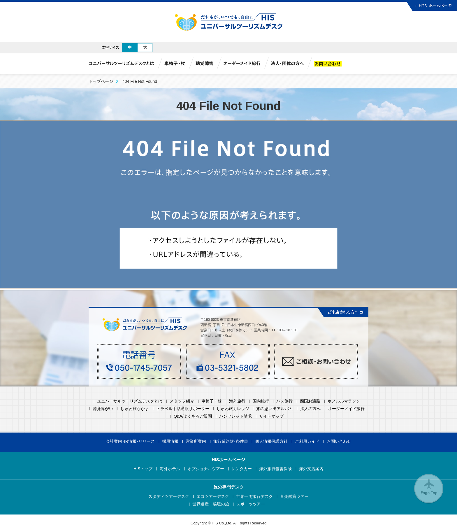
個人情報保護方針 (271, 441)
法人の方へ (310, 408)
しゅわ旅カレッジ (233, 408)
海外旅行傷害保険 (275, 468)
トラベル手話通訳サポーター (182, 408)
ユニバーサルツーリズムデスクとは (129, 401)
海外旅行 (237, 401)
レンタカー (241, 468)
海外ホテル (170, 468)
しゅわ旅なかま (134, 408)
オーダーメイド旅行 (346, 408)
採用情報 (170, 441)
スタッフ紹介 (182, 401)
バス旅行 (284, 401)
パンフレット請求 (235, 416)
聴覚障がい (103, 408)
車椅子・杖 (211, 401)
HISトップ (142, 468)
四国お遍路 (310, 401)
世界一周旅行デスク (254, 496)
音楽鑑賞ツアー (294, 496)
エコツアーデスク (212, 496)
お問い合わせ (339, 441)
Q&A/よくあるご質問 (193, 416)
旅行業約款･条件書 (230, 441)
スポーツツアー (250, 504)
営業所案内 (196, 441)
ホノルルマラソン (344, 401)
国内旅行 (261, 401)
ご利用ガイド (307, 441)
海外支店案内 (311, 468)
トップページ (101, 81)
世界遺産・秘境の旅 (210, 504)
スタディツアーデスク (168, 496)
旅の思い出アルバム (274, 408)
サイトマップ (271, 416)
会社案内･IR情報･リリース (130, 441)
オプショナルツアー (205, 468)
